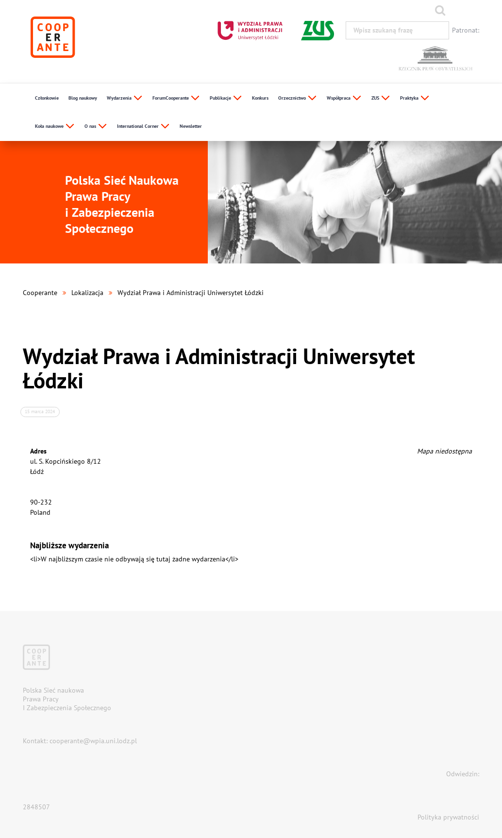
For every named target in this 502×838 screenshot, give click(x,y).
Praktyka (415, 98)
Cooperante (40, 292)
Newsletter (191, 126)
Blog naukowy (82, 98)
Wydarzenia (125, 98)
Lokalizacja (87, 292)
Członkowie (47, 98)
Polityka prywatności (448, 817)
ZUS (380, 98)
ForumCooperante (176, 98)
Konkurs (260, 98)
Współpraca (344, 98)
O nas (95, 126)
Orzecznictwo (297, 98)
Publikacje (226, 98)
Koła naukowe (55, 126)
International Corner (143, 126)
